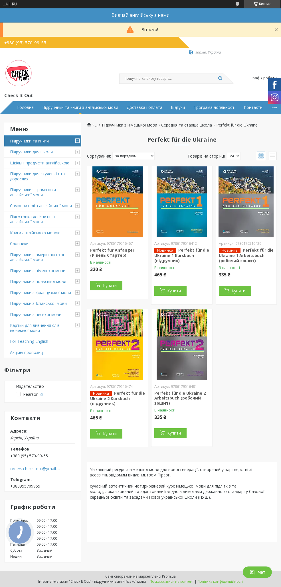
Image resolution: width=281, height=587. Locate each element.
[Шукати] (220, 79)
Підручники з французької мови (40, 292)
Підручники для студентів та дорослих (37, 176)
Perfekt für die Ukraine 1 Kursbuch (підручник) (181, 255)
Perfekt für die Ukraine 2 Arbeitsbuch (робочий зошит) (180, 398)
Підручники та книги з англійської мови (80, 107)
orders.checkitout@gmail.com (35, 468)
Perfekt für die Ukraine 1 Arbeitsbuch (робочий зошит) (246, 255)
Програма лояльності (214, 107)
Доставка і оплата (144, 107)
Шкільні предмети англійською (39, 163)
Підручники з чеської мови (35, 314)
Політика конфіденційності (220, 581)
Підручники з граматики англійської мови (33, 192)
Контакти (253, 107)
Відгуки (178, 107)
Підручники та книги (29, 141)
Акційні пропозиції (27, 352)
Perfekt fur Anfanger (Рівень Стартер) (112, 252)
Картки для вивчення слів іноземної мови (35, 328)
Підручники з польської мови (38, 281)
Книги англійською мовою (35, 232)
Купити (110, 285)
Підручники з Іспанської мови (38, 303)
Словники (19, 243)
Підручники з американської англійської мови (37, 257)
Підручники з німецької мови (37, 270)
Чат (257, 572)
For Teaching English (29, 341)
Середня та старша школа (186, 125)
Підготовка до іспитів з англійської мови (32, 219)
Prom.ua (169, 576)
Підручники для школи (31, 151)
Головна (25, 107)
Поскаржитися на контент (172, 581)
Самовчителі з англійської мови (41, 205)
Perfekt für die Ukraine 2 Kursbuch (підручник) (117, 398)
